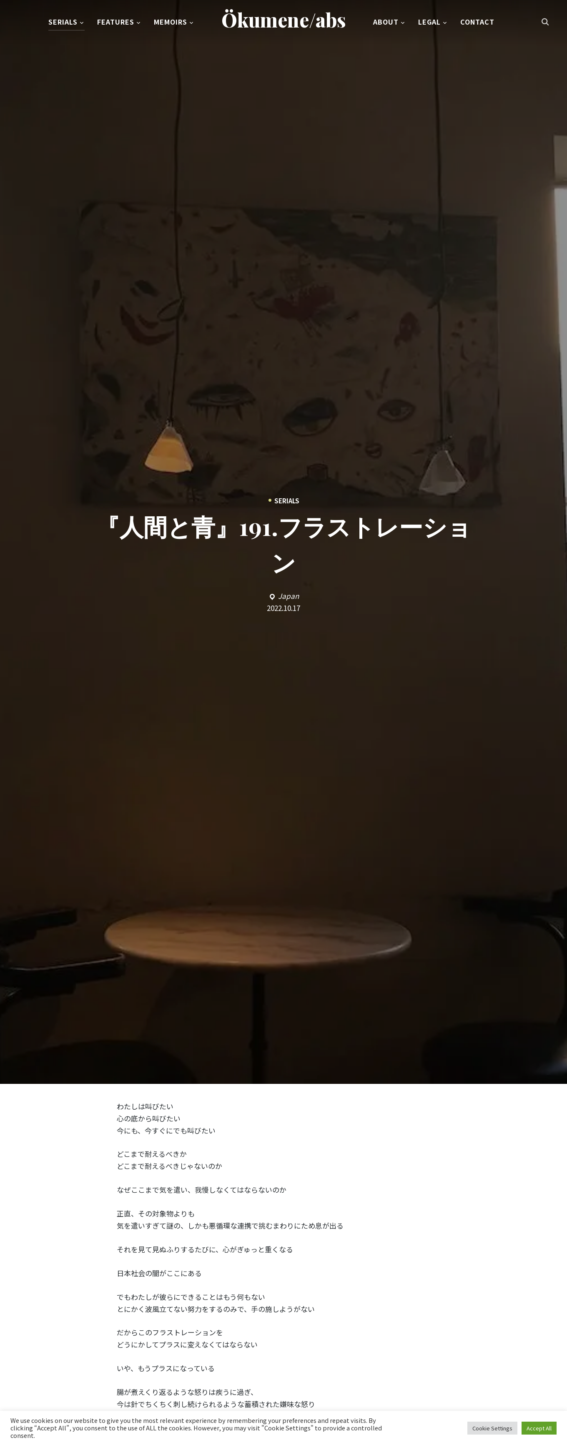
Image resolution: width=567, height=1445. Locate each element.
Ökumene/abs (283, 20)
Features (115, 23)
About (386, 23)
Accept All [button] (539, 1428)
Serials (63, 23)
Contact (477, 23)
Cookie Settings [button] (492, 1428)
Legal (429, 23)
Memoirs (170, 23)
